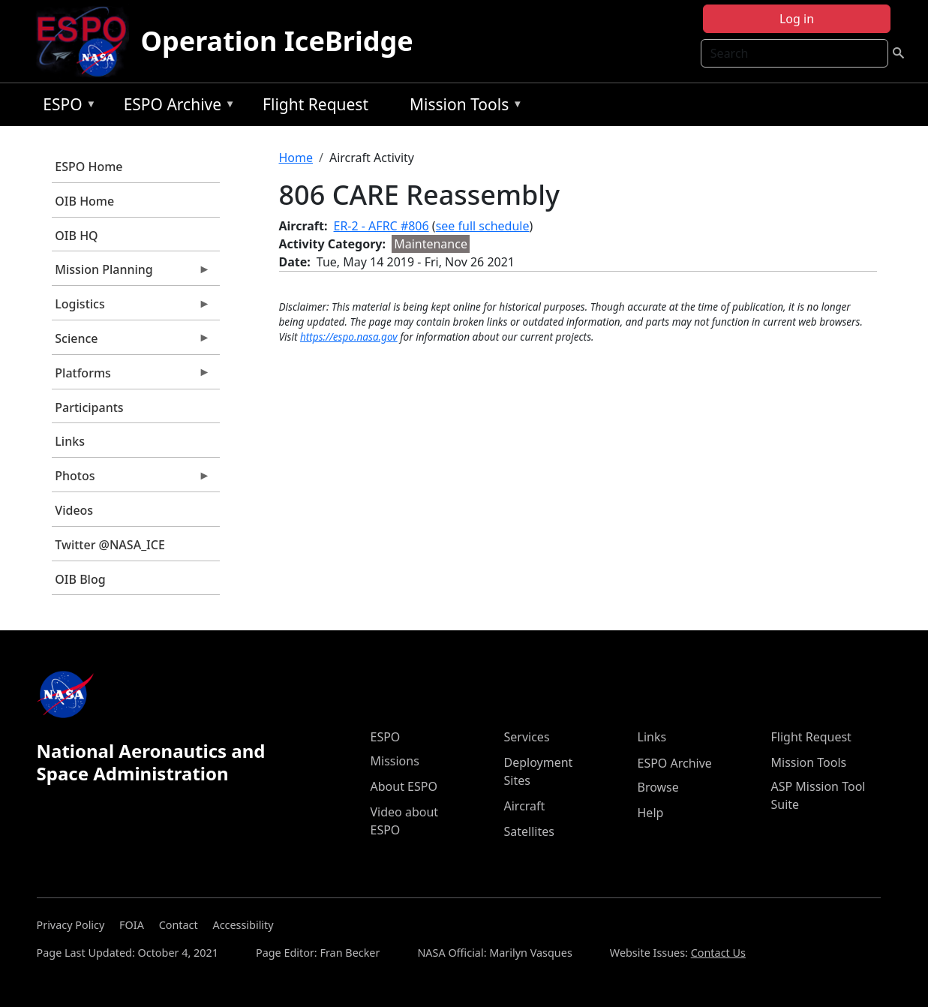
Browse (658, 787)
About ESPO (404, 786)
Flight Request (315, 104)
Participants (89, 407)
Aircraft (524, 806)
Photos (131, 479)
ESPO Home (88, 166)
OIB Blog (80, 579)
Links (70, 441)
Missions (395, 761)
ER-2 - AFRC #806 (381, 226)
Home (296, 157)
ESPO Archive (176, 107)
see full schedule (483, 226)
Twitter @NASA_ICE (110, 545)
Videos (74, 510)
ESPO (65, 107)
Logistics (131, 308)
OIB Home (84, 201)
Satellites (529, 831)
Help (651, 812)
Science (131, 342)
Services (527, 737)
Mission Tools (462, 107)
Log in (796, 19)
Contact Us (718, 952)
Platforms (131, 377)
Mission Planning (131, 273)
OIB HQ (76, 235)
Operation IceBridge (277, 41)
